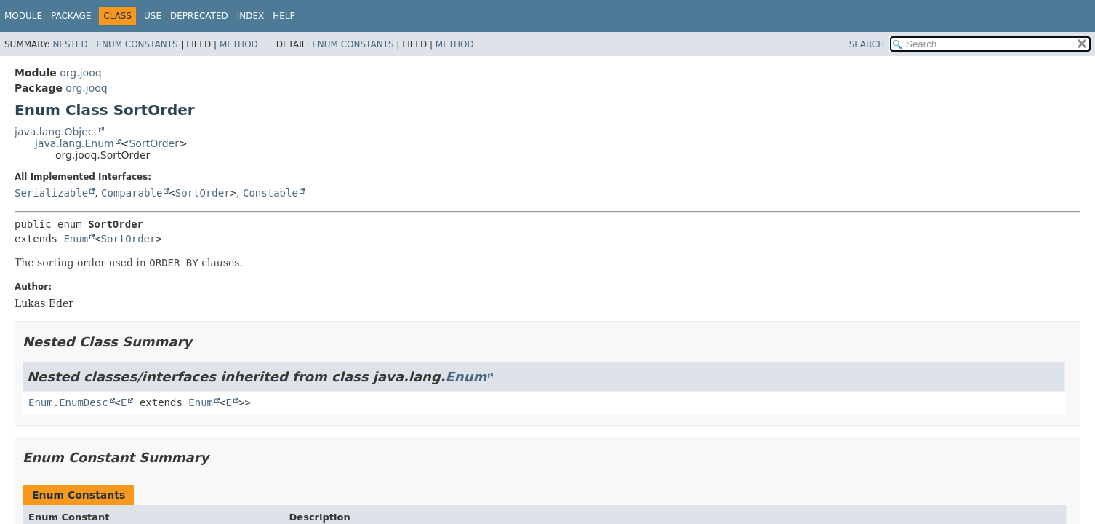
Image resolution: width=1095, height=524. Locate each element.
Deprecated (199, 16)
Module (23, 16)
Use (152, 16)
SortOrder (153, 143)
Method (239, 44)
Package (71, 16)
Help (284, 16)
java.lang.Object (56, 132)
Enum (75, 239)
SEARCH (867, 44)
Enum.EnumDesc (68, 402)
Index (251, 16)
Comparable (131, 193)
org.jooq (80, 73)
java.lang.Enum (74, 143)
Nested (69, 44)
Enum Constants (136, 44)
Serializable (51, 193)
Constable (270, 193)
